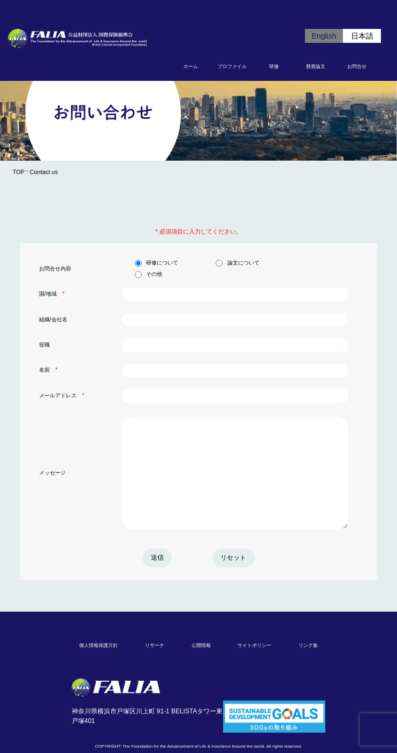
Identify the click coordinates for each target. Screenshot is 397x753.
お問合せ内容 (55, 269)
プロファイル (232, 66)
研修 (274, 66)
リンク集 (308, 645)
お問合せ (357, 66)
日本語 (362, 36)
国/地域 (53, 294)
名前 (49, 370)
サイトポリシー (254, 645)
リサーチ (154, 645)
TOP (19, 172)
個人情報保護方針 (98, 645)
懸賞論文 (315, 66)
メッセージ (52, 473)
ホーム (191, 66)
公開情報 (201, 645)
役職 (44, 345)
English (324, 36)
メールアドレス (63, 396)
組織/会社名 (53, 319)
